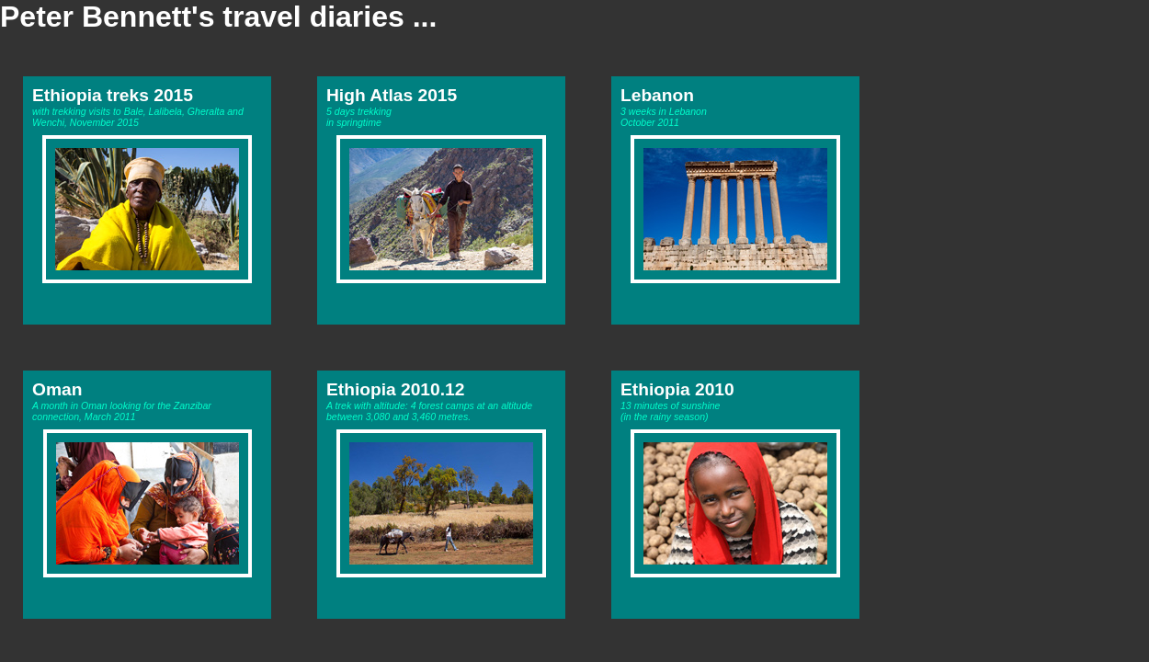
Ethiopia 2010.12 (395, 389)
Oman (57, 389)
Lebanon (657, 95)
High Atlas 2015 (391, 95)
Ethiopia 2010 (677, 389)
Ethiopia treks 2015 (112, 95)
